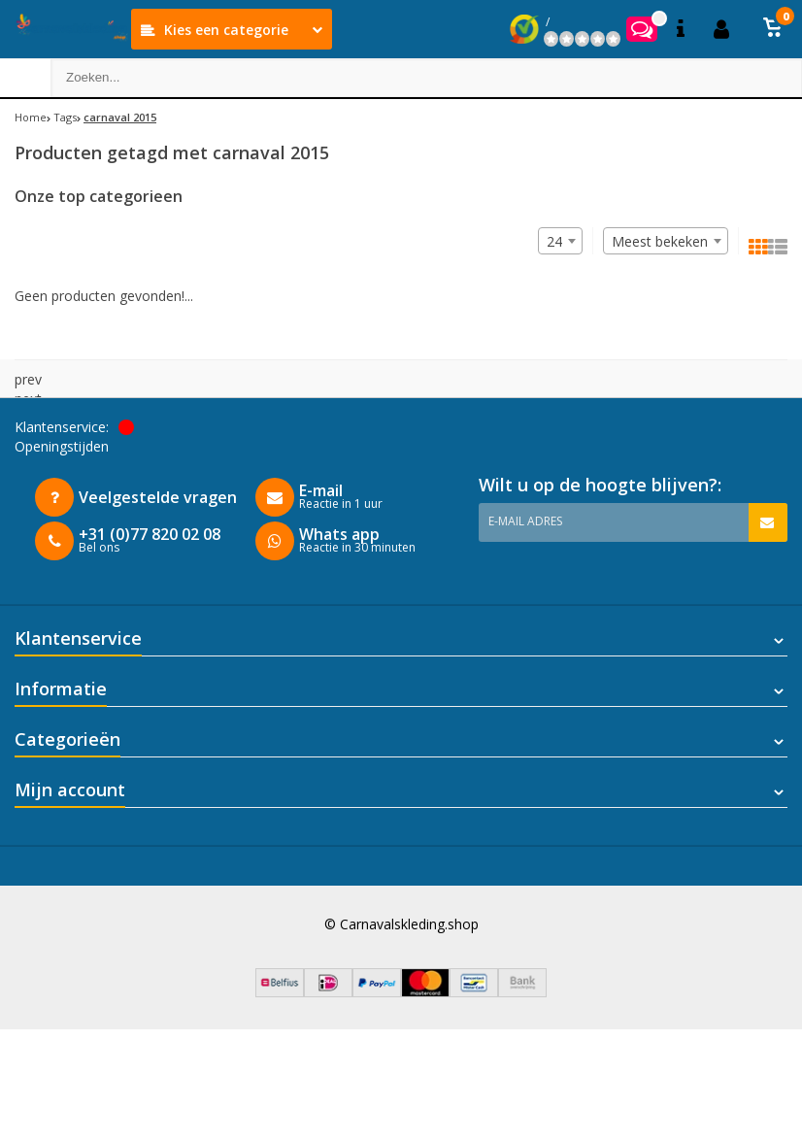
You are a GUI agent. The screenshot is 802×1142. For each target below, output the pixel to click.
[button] (773, 29)
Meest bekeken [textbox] (660, 241)
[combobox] (665, 240)
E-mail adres (525, 521)
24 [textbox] (554, 241)
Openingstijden (62, 446)
